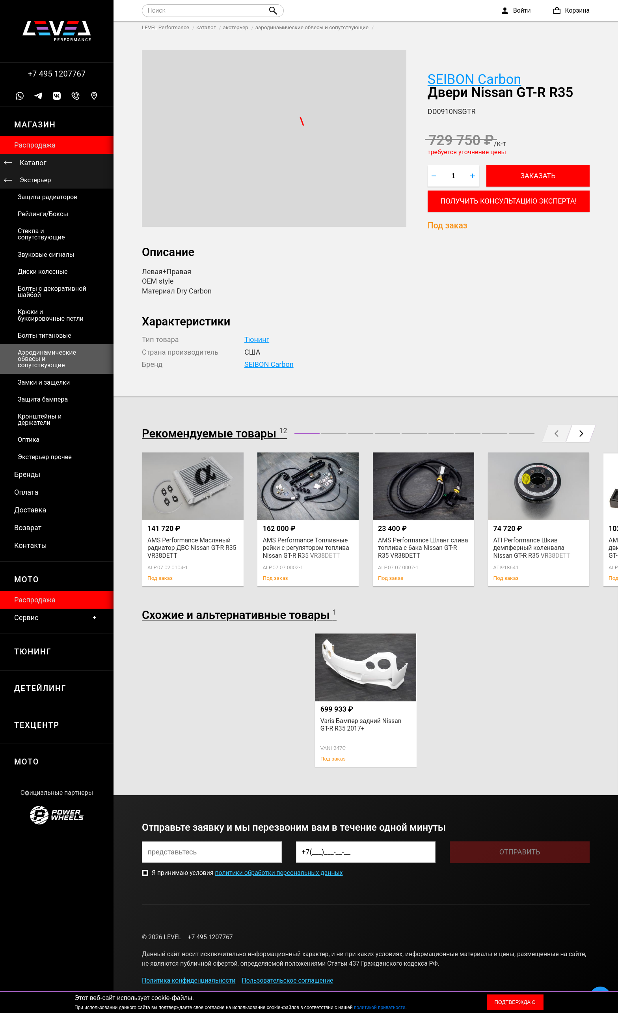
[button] (307, 433)
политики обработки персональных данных (279, 873)
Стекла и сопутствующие (41, 234)
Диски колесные (43, 271)
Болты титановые (44, 335)
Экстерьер (35, 180)
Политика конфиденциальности (188, 980)
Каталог (33, 163)
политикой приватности (379, 1007)
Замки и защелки (44, 382)
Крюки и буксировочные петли (51, 315)
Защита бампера (43, 399)
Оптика (28, 439)
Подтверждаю (515, 1002)
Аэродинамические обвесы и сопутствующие (47, 359)
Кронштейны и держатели (39, 419)
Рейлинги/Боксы (43, 214)
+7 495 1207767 (57, 74)
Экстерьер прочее (45, 457)
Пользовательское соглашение (287, 980)
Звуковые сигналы (46, 254)
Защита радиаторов (48, 197)
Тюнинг (256, 339)
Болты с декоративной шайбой (52, 292)
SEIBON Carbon (474, 79)
